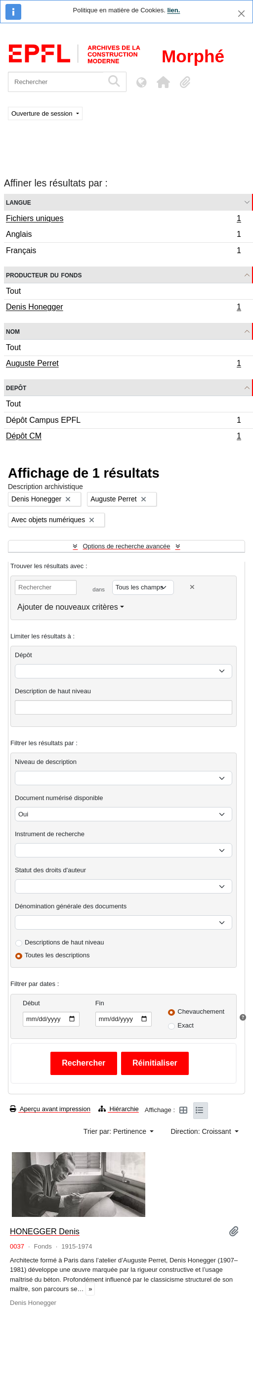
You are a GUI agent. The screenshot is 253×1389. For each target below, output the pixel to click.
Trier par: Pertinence (116, 1131)
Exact (185, 1025)
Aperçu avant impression (50, 1109)
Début (31, 1003)
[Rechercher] (55, 82)
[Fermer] (241, 13)
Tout (13, 291)
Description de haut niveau (53, 691)
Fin (99, 1003)
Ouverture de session (42, 113)
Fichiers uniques (123, 219)
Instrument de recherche (49, 834)
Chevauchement (200, 1011)
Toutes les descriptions (57, 955)
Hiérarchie (118, 1109)
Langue (18, 202)
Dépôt (23, 655)
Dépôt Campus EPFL (123, 421)
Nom (13, 331)
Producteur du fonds (44, 274)
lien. (173, 10)
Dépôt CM (123, 437)
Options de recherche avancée (126, 546)
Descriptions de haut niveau (64, 942)
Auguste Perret (123, 364)
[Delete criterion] (192, 587)
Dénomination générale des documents (70, 906)
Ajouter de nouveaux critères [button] (67, 607)
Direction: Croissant (201, 1131)
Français (123, 252)
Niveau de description (46, 761)
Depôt (16, 387)
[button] (163, 82)
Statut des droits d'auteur (50, 870)
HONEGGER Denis (45, 1231)
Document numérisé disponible (59, 798)
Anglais (123, 235)
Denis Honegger (123, 308)
